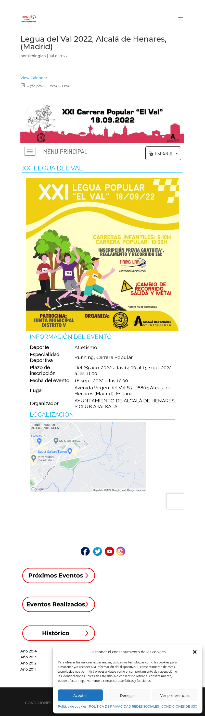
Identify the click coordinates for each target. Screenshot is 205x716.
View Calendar (33, 78)
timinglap (37, 56)
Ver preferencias (175, 695)
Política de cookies (72, 706)
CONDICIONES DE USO (179, 706)
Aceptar (80, 695)
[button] (194, 652)
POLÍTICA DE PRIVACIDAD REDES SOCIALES (124, 706)
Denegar (127, 695)
